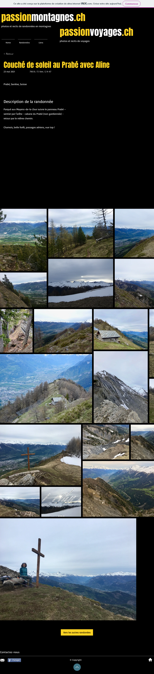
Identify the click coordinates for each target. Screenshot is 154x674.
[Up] (77, 667)
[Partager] (14, 660)
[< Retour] (15, 54)
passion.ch (43, 17)
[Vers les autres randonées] (77, 632)
